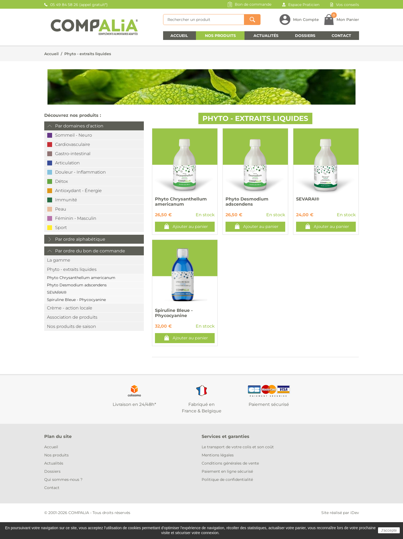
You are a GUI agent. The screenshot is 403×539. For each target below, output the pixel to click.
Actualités (265, 35)
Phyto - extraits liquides (87, 53)
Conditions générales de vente (230, 463)
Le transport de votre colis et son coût (238, 446)
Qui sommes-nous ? (63, 479)
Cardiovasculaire (72, 144)
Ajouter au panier (190, 226)
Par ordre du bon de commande (90, 250)
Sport (61, 227)
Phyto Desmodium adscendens (77, 285)
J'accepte (389, 530)
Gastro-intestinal (72, 153)
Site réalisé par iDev (340, 512)
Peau (60, 209)
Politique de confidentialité (227, 479)
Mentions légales (218, 455)
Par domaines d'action (79, 126)
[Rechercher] (203, 19)
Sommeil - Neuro (73, 135)
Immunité (66, 199)
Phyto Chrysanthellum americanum (81, 277)
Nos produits (220, 35)
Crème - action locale (69, 308)
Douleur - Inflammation (80, 172)
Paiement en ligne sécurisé (227, 471)
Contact (341, 35)
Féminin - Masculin (75, 218)
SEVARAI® (56, 292)
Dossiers (305, 35)
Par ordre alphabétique (80, 239)
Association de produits (72, 317)
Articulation (67, 162)
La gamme (58, 260)
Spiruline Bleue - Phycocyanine (76, 299)
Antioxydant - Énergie (78, 190)
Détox (61, 181)
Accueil (179, 35)
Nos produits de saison (71, 326)
